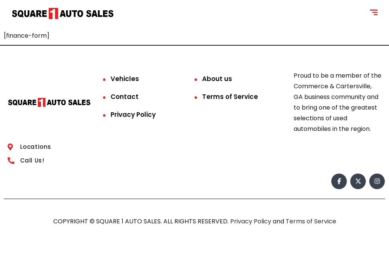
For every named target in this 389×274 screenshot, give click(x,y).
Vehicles (125, 78)
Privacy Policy (133, 114)
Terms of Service (230, 96)
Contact (125, 96)
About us (217, 78)
